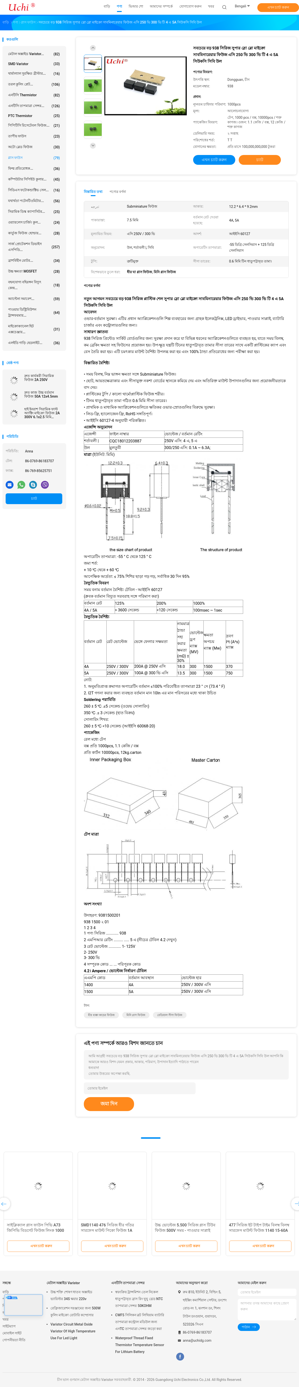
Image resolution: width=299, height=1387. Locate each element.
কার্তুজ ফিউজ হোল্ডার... (34, 233)
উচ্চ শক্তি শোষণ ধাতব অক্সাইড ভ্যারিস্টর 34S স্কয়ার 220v (71, 1295)
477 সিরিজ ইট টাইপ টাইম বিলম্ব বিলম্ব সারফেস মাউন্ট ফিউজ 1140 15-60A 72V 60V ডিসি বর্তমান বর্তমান (259, 1230)
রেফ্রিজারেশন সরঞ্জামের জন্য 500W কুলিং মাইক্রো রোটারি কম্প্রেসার (75, 1311)
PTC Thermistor (34, 115)
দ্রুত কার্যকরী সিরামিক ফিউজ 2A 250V (39, 378)
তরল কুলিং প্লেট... (34, 84)
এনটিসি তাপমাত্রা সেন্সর (128, 1283)
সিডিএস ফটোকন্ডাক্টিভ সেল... (34, 190)
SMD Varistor (34, 63)
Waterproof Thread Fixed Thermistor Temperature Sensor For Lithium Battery (139, 1345)
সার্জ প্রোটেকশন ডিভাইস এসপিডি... (34, 247)
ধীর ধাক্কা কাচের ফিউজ (101, 1015)
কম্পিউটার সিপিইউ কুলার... (34, 179)
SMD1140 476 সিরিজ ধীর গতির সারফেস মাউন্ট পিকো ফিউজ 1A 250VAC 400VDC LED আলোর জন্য (110, 1230)
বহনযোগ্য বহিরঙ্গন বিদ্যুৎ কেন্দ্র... (34, 285)
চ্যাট (34, 498)
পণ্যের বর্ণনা (118, 192)
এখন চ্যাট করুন (278, 7)
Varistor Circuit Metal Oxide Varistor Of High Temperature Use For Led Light (72, 1331)
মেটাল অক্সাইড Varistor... (34, 54)
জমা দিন (108, 1104)
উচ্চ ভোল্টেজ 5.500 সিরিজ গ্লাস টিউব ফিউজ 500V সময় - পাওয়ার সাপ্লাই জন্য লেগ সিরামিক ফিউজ (185, 1230)
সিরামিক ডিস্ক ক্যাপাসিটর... (34, 211)
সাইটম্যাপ (9, 1326)
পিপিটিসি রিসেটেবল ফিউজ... (34, 125)
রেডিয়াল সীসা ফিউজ (169, 1015)
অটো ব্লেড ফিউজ (34, 147)
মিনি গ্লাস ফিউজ (135, 1015)
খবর (5, 1319)
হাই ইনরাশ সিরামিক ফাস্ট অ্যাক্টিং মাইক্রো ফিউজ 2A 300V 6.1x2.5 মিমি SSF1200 (42, 413)
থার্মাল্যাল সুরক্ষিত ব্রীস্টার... (34, 73)
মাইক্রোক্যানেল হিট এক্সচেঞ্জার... (34, 329)
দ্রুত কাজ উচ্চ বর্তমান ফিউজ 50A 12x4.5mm (41, 394)
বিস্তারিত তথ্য (93, 192)
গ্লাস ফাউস (34, 157)
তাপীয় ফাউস (34, 136)
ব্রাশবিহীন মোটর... (34, 260)
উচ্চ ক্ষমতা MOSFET (34, 271)
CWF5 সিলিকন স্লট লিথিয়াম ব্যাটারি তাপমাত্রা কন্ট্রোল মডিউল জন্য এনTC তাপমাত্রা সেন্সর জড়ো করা (139, 1322)
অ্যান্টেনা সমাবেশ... (34, 298)
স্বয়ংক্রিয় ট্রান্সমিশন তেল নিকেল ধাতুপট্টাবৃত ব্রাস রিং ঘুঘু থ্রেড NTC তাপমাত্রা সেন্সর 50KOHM (139, 1299)
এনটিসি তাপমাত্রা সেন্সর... (34, 106)
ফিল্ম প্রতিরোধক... (34, 168)
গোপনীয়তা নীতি (13, 1340)
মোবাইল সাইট (12, 1333)
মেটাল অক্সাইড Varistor (63, 1283)
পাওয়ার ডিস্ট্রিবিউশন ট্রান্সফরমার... (34, 312)
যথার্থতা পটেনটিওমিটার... (34, 201)
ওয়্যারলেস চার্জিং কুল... (34, 222)
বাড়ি (5, 1292)
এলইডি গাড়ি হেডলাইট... (34, 343)
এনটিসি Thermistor (34, 95)
